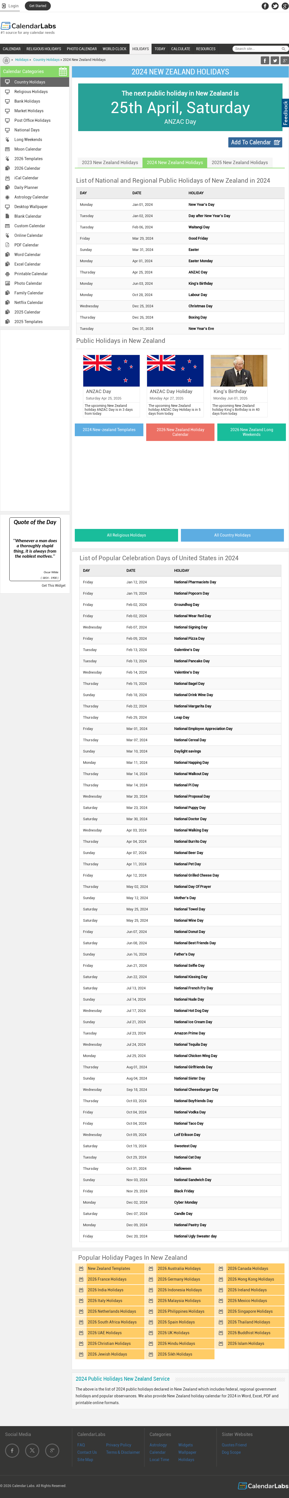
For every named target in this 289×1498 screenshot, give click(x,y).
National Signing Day (190, 627)
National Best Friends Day (195, 943)
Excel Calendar (27, 264)
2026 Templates (28, 158)
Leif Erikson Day (187, 1135)
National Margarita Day (192, 706)
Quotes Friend (234, 1445)
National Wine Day (188, 920)
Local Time (159, 1459)
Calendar (158, 1452)
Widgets (185, 1445)
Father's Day (184, 954)
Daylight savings (187, 751)
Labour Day (198, 295)
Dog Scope (231, 1452)
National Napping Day (191, 762)
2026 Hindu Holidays (176, 1343)
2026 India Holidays (105, 1290)
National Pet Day (187, 864)
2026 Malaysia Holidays (179, 1300)
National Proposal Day (192, 796)
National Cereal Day (190, 740)
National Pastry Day (190, 1225)
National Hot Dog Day (191, 1011)
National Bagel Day (189, 683)
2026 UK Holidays (173, 1333)
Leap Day (181, 717)
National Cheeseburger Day (196, 1089)
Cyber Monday (186, 1202)
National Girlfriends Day (193, 1067)
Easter (194, 250)
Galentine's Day (187, 650)
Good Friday (198, 238)
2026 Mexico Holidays (247, 1300)
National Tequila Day (190, 1044)
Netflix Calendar (28, 302)
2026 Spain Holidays (176, 1322)
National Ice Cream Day (193, 1022)
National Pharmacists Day (195, 582)
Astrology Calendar (31, 197)
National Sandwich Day (192, 1180)
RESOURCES (205, 49)
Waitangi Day (199, 227)
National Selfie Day (189, 965)
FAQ (81, 1445)
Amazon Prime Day (189, 1033)
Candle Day (183, 1214)
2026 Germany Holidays (179, 1279)
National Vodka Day (190, 1112)
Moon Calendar (27, 149)
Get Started (37, 6)
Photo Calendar (28, 283)
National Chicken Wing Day (195, 1056)
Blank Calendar (27, 216)
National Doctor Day (190, 819)
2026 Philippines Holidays (181, 1311)
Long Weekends (28, 139)
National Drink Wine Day (193, 695)
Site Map (85, 1459)
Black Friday (184, 1191)
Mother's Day (185, 898)
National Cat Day (187, 1157)
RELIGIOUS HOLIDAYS (44, 49)
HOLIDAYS (140, 49)
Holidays (22, 60)
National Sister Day (189, 1078)
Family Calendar (28, 293)
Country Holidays (46, 60)
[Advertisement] (35, 420)
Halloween (182, 1168)
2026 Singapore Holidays (250, 1311)
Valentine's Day (186, 672)
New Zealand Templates (109, 1268)
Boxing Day (198, 317)
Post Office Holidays (32, 120)
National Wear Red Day (192, 616)
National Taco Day (188, 1123)
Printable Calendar (31, 274)
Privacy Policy (118, 1445)
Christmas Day (201, 306)
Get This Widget (53, 586)
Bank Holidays (27, 101)
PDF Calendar (26, 245)
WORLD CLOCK (114, 49)
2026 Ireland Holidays (247, 1290)
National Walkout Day (191, 774)
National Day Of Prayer (192, 886)
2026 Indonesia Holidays (180, 1290)
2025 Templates (28, 321)
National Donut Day (189, 932)
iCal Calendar (26, 178)
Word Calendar (27, 254)
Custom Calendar (29, 226)
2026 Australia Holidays (179, 1268)
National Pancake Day (192, 661)
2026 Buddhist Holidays (249, 1333)
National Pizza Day (189, 638)
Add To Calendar (251, 142)
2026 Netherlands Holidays (112, 1311)
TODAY (160, 49)
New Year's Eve (201, 328)
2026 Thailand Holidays (249, 1322)
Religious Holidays (31, 91)
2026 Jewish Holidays (107, 1354)
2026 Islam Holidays (246, 1343)
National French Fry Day (193, 988)
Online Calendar (28, 235)
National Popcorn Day (191, 593)
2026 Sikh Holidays (175, 1354)
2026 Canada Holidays (248, 1268)
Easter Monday (201, 261)
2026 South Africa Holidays (112, 1322)
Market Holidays (28, 111)
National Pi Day (186, 785)
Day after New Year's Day (209, 216)
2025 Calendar (27, 312)
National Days (27, 130)
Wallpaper (187, 1452)
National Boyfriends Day (193, 1101)
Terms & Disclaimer (123, 1452)
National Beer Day (188, 853)
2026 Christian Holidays (109, 1343)
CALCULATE (180, 49)
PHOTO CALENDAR (82, 49)
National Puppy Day (190, 808)
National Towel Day (189, 909)
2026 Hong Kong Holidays (251, 1279)
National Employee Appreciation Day (203, 729)
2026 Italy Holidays (105, 1300)
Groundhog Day (186, 605)
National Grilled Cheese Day (196, 875)
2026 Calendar (27, 168)
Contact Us (87, 1452)
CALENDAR (12, 49)
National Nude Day (189, 999)
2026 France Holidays (107, 1279)
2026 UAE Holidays (105, 1333)
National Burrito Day (190, 841)
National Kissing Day (190, 977)
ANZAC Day (198, 272)
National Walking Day (191, 830)
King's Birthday (201, 283)
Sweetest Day (185, 1146)
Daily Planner (26, 187)
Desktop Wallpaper (31, 206)
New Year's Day (201, 204)
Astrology (158, 1445)
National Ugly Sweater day (195, 1236)
